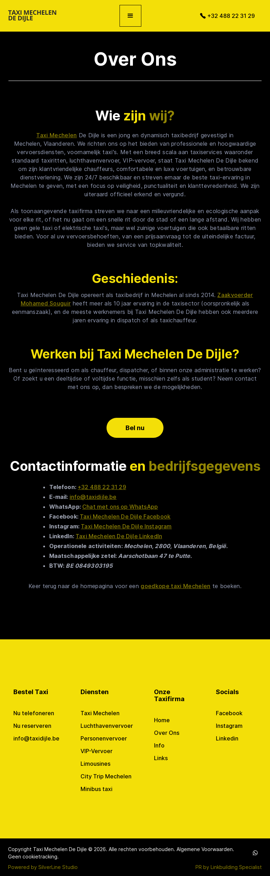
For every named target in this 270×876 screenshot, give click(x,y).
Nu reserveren (32, 725)
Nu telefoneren (33, 713)
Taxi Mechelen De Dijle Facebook (125, 516)
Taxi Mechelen (56, 135)
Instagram (229, 725)
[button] (130, 16)
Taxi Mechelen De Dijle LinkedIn (119, 536)
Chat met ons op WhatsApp (120, 506)
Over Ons (166, 732)
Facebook (229, 713)
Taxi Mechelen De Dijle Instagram (126, 526)
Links (161, 758)
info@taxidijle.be (93, 496)
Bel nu (135, 428)
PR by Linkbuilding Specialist (228, 867)
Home (162, 720)
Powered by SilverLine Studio (43, 867)
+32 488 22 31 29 (102, 486)
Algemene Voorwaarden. (205, 849)
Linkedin (227, 738)
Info (159, 745)
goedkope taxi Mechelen (175, 586)
